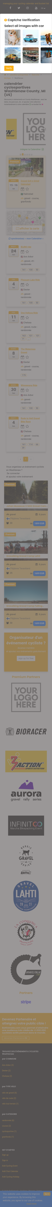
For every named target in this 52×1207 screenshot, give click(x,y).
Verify (9, 68)
